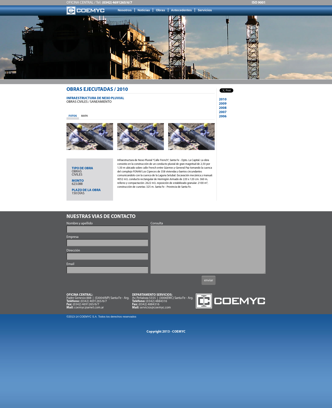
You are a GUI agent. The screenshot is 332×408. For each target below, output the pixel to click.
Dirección (73, 250)
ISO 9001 (259, 2)
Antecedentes (181, 10)
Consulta (157, 223)
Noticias (144, 10)
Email (70, 264)
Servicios (205, 10)
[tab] (72, 116)
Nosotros (125, 10)
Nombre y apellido (79, 223)
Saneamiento (101, 102)
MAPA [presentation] (84, 116)
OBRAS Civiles (77, 102)
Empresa (72, 237)
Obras (160, 10)
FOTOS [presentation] (73, 116)
